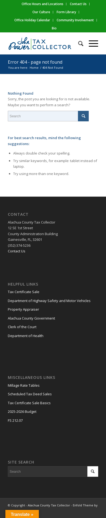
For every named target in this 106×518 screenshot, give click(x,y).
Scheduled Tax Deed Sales (30, 394)
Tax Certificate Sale (23, 291)
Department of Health (25, 335)
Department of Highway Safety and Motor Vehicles (49, 300)
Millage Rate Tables (24, 385)
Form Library (66, 12)
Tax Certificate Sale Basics (29, 402)
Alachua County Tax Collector (49, 505)
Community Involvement (75, 20)
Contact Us (16, 251)
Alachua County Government (31, 318)
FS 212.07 (15, 420)
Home (34, 68)
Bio (54, 28)
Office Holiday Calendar (32, 20)
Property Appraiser (23, 309)
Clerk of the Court (22, 326)
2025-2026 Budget (22, 411)
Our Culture (41, 12)
